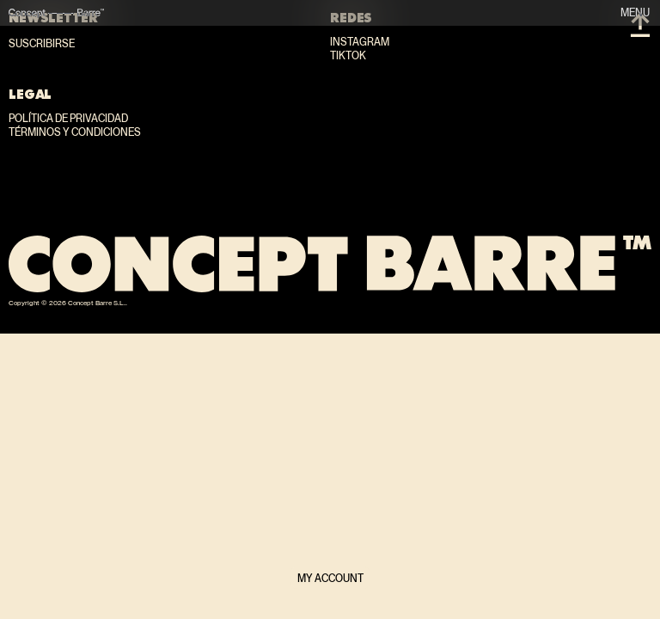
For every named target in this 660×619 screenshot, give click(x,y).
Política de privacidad (68, 118)
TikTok (348, 56)
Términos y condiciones (75, 132)
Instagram (359, 42)
